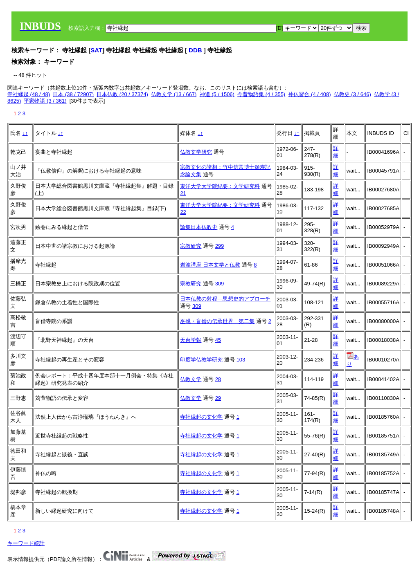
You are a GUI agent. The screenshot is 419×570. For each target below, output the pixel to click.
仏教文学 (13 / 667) (173, 94)
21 (183, 193)
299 (219, 246)
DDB (196, 50)
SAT (96, 50)
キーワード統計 (26, 543)
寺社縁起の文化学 (201, 417)
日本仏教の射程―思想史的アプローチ (225, 299)
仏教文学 (190, 379)
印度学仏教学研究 (201, 360)
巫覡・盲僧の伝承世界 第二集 (217, 321)
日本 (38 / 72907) (73, 94)
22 (183, 212)
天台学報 (190, 340)
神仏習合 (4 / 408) (309, 94)
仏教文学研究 (196, 152)
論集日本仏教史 (198, 227)
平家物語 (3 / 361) (45, 101)
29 (218, 398)
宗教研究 (190, 246)
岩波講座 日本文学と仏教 (210, 265)
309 (219, 284)
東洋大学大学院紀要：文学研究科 (220, 186)
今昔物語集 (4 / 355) (261, 94)
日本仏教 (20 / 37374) (122, 94)
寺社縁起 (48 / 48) (28, 94)
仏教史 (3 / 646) (352, 94)
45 (218, 340)
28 (218, 379)
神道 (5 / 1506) (217, 94)
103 (241, 360)
